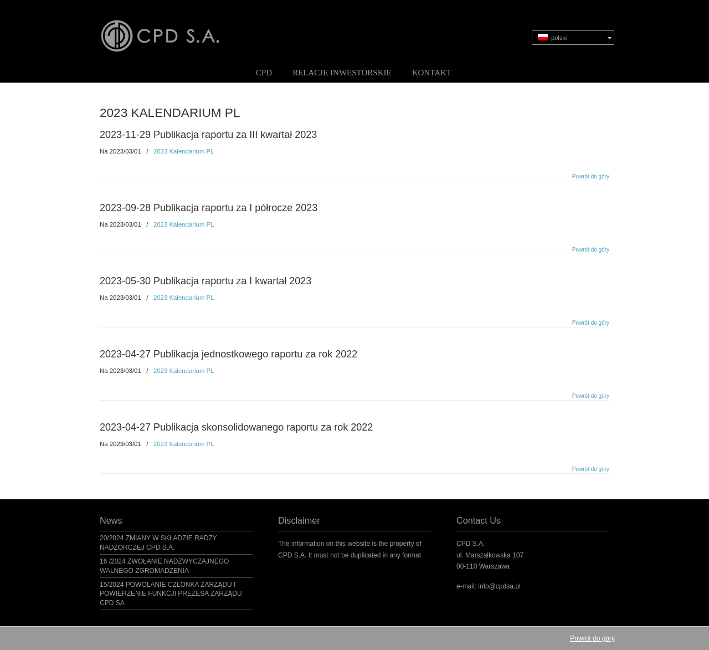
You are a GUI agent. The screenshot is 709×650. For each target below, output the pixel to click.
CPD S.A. (173, 28)
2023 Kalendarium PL (183, 151)
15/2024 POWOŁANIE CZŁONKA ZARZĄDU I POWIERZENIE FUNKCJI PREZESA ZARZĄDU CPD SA (171, 594)
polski (552, 37)
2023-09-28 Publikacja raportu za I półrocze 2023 (208, 207)
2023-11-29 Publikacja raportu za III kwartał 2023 (208, 134)
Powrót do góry (590, 177)
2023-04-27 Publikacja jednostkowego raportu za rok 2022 (228, 354)
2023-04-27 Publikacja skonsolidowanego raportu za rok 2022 (236, 427)
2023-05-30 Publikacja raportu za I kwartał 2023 (205, 280)
